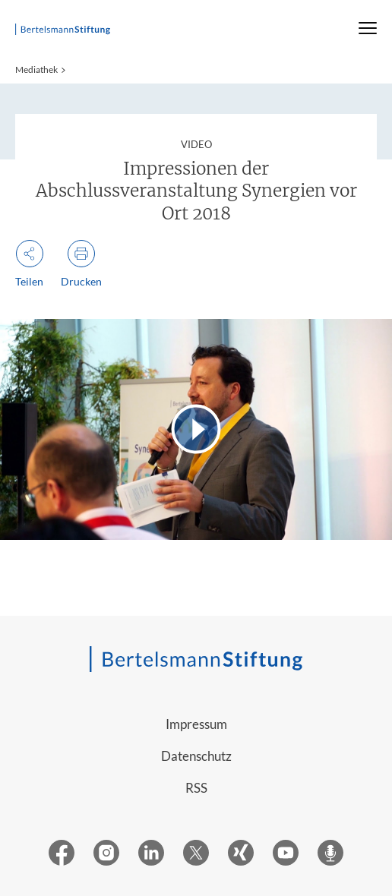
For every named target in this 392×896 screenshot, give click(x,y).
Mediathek (36, 69)
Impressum (196, 724)
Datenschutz (196, 756)
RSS (196, 788)
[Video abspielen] (196, 429)
